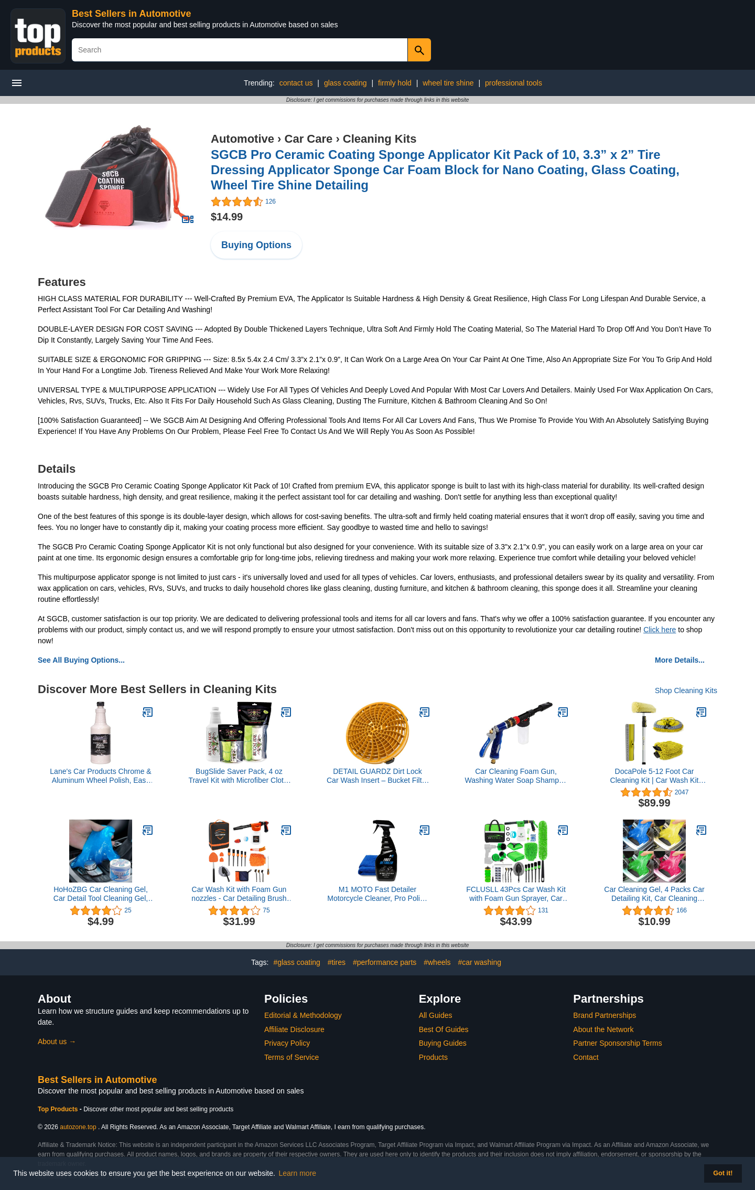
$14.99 (227, 216)
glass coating (345, 83)
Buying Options (256, 245)
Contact (585, 1057)
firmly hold (395, 83)
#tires (337, 962)
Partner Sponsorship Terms (617, 1043)
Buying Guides (443, 1043)
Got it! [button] (722, 1173)
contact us (296, 83)
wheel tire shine (448, 83)
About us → (57, 1041)
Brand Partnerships (604, 1015)
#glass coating (296, 962)
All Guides (435, 1015)
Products (433, 1057)
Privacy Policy (287, 1043)
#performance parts (384, 962)
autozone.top (78, 1127)
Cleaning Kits (380, 138)
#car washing (479, 962)
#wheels (437, 962)
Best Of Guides (444, 1029)
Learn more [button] (298, 1173)
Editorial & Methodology (303, 1015)
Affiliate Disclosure (294, 1029)
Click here (659, 629)
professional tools (513, 83)
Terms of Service (291, 1057)
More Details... (680, 660)
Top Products (59, 1109)
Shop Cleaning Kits (686, 690)
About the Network (603, 1029)
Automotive (242, 138)
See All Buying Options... (81, 660)
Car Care (309, 138)
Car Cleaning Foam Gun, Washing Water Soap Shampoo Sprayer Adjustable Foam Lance (516, 776)
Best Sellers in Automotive (131, 13)
